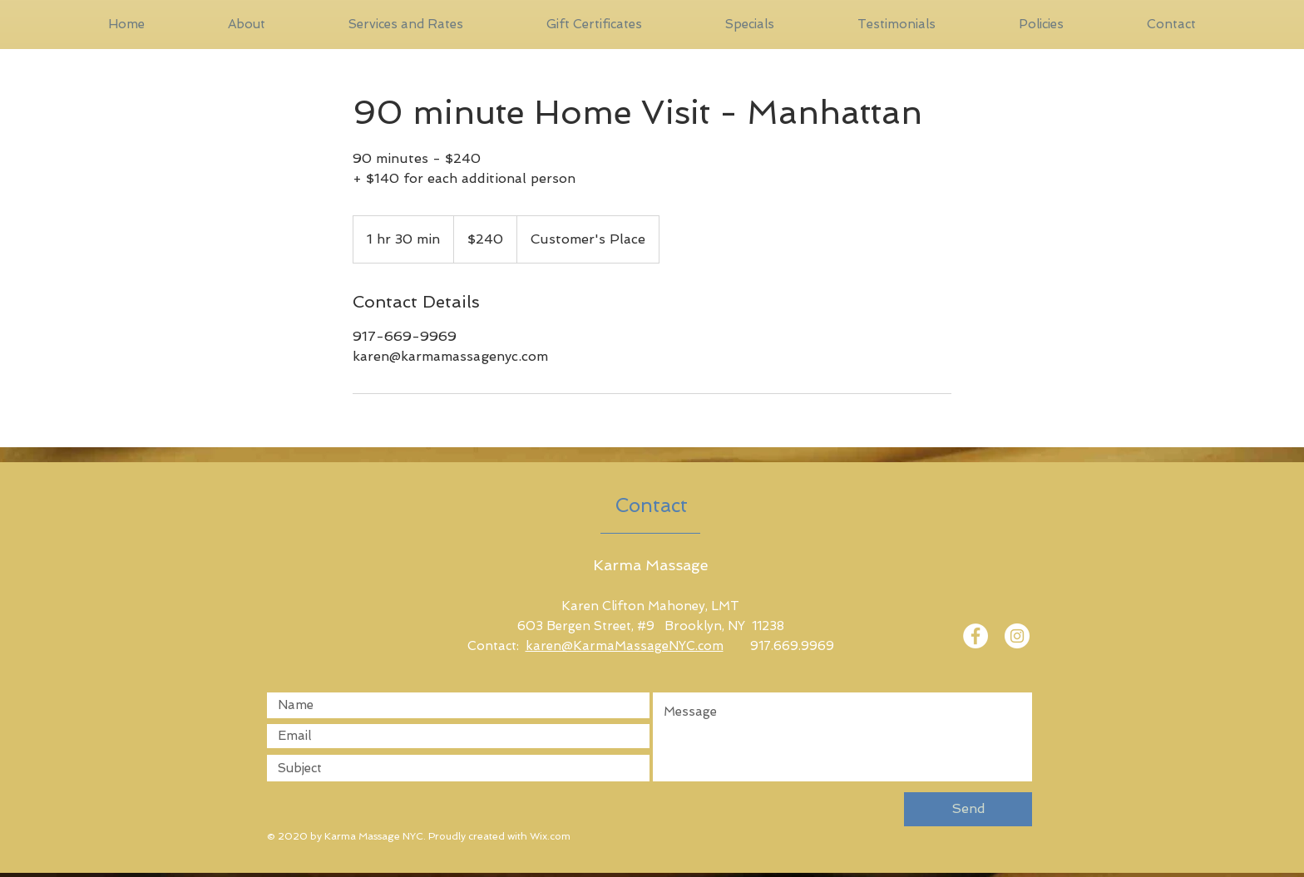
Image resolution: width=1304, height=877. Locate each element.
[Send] (968, 809)
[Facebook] (975, 635)
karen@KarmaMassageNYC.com (625, 645)
